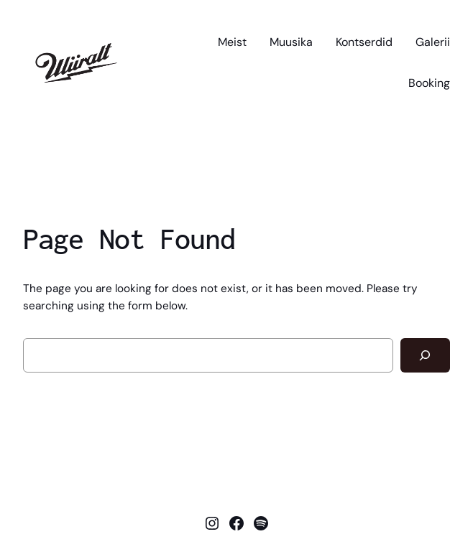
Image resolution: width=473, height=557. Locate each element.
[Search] (425, 355)
